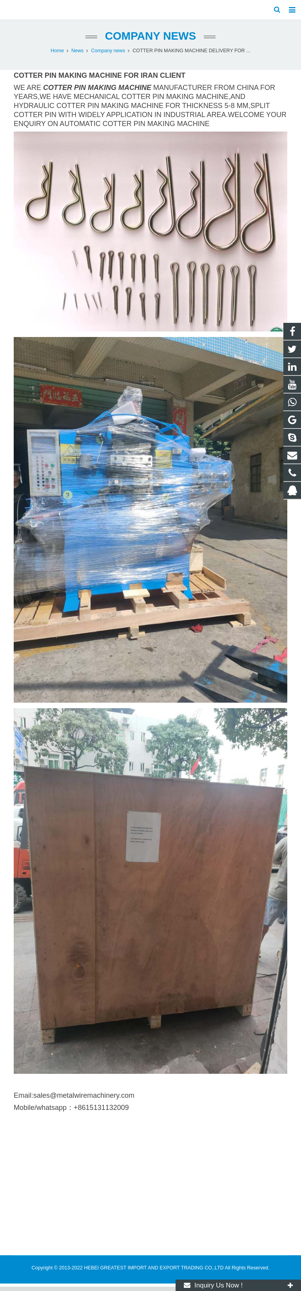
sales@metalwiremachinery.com (83, 1100)
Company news (150, 40)
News (77, 55)
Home (57, 55)
